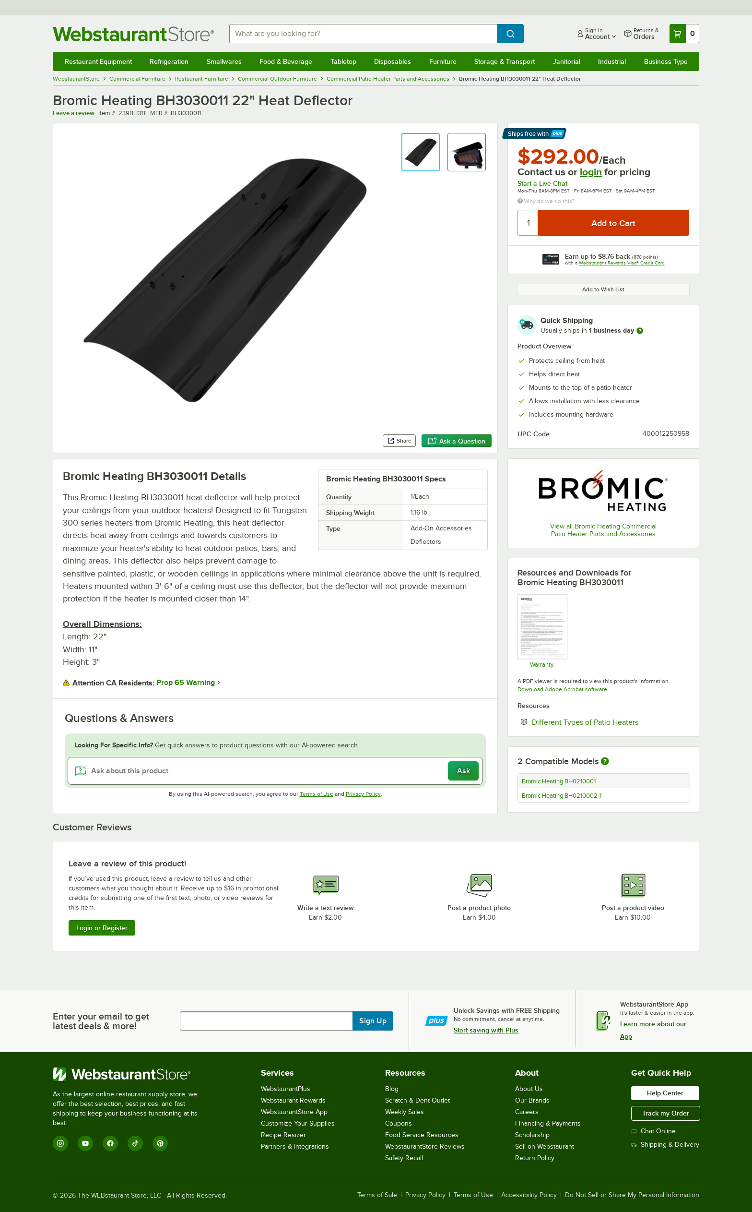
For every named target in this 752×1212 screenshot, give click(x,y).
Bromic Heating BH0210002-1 (561, 795)
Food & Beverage (285, 61)
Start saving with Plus (486, 1030)
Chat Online (653, 1131)
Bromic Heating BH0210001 (559, 781)
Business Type (666, 61)
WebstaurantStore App (294, 1112)
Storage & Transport (504, 61)
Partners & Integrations (295, 1146)
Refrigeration (169, 61)
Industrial (612, 61)
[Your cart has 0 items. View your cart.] (684, 33)
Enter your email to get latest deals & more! (101, 1021)
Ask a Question (456, 441)
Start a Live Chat (542, 183)
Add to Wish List (603, 289)
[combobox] (363, 33)
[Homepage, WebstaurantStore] (133, 33)
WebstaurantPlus (285, 1088)
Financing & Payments (548, 1123)
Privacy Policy (363, 794)
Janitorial (566, 61)
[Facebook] (110, 1143)
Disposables (392, 61)
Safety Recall (404, 1158)
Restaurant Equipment (98, 61)
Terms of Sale (377, 1195)
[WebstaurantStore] (132, 1074)
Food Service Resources (421, 1135)
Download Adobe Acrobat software (562, 689)
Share (399, 440)
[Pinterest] (160, 1143)
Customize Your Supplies (298, 1123)
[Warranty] (541, 630)
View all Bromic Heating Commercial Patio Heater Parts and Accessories (603, 530)
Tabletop (343, 61)
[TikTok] (135, 1143)
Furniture (443, 61)
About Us (529, 1088)
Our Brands (532, 1100)
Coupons (398, 1123)
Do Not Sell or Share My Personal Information (632, 1195)
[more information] (640, 330)
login (591, 172)
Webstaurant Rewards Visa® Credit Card (622, 262)
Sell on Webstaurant (544, 1146)
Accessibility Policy (529, 1195)
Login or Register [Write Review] (102, 928)
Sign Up (373, 1021)
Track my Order (665, 1113)
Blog (392, 1088)
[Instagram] (60, 1143)
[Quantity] (528, 223)
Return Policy (534, 1158)
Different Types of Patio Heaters (610, 722)
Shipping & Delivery (665, 1144)
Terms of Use (316, 794)
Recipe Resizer (283, 1135)
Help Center (665, 1093)
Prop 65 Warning (185, 682)
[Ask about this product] (275, 770)
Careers (527, 1112)
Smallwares (224, 61)
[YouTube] (85, 1143)
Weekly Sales (404, 1112)
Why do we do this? (546, 201)
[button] (420, 152)
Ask (463, 771)
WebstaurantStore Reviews (425, 1146)
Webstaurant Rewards (293, 1100)
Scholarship (532, 1135)
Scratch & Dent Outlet (417, 1100)
